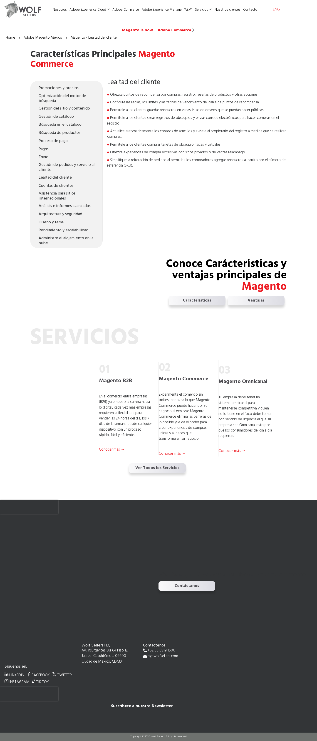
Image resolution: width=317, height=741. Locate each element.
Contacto (250, 9)
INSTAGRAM (19, 682)
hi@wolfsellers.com (163, 656)
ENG (276, 9)
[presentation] (29, 507)
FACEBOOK (41, 675)
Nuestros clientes (227, 9)
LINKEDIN (16, 675)
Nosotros (60, 9)
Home (11, 38)
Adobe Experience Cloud (87, 9)
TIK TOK (42, 682)
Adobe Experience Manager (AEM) (167, 9)
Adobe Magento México (43, 38)
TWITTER (64, 675)
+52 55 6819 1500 (161, 651)
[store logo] (27, 9)
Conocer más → (172, 453)
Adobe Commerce (125, 9)
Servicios (201, 9)
